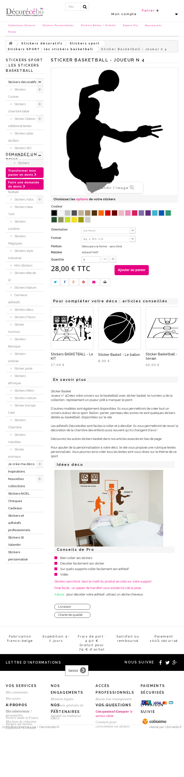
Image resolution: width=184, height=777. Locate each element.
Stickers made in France (22, 750)
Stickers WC (23, 148)
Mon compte (124, 14)
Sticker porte (23, 368)
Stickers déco (23, 309)
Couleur (57, 206)
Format (56, 238)
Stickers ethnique (17, 379)
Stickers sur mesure (19, 757)
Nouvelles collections (16, 482)
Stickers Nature (25, 287)
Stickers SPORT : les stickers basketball (22, 170)
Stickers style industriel (20, 254)
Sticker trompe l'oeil (21, 409)
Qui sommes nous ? (19, 744)
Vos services (21, 686)
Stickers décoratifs (22, 82)
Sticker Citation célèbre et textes (21, 122)
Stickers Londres (17, 225)
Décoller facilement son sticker (82, 563)
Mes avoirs (13, 698)
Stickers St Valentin (16, 541)
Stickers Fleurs (24, 317)
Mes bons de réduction (21, 721)
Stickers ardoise (17, 357)
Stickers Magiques (17, 239)
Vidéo (64, 574)
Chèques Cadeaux (15, 504)
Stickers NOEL (18, 493)
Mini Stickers (23, 265)
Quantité (57, 259)
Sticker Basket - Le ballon (119, 355)
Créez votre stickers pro (111, 711)
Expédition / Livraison (21, 728)
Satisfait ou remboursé (66, 716)
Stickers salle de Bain (20, 137)
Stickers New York (20, 210)
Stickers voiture (25, 398)
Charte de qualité (70, 615)
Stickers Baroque (17, 342)
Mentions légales (62, 699)
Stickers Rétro (24, 390)
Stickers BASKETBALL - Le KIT (72, 356)
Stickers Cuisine (17, 93)
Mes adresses (15, 705)
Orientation (59, 229)
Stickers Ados (24, 199)
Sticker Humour (16, 328)
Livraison (64, 606)
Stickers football (18, 188)
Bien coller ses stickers (76, 558)
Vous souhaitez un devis (111, 705)
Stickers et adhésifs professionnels (19, 523)
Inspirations (16, 471)
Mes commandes (17, 692)
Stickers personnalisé (18, 555)
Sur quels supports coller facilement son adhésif (94, 569)
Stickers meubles (17, 438)
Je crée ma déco (21, 464)
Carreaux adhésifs (17, 298)
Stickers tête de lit (22, 276)
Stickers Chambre (17, 423)
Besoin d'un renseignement (114, 699)
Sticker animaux (16, 453)
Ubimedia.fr (173, 772)
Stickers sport (24, 155)
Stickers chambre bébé (18, 107)
